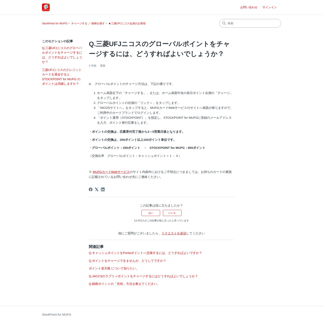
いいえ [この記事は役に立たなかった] (172, 212)
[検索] (250, 23)
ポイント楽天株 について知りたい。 (114, 268)
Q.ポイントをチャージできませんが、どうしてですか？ (127, 260)
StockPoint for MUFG (54, 23)
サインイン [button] (269, 7)
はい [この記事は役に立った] (150, 212)
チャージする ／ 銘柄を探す (88, 23)
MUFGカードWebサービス (111, 172)
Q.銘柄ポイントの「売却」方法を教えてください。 (124, 283)
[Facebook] (90, 189)
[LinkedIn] (103, 189)
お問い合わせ (248, 7)
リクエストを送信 (174, 233)
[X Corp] (96, 189)
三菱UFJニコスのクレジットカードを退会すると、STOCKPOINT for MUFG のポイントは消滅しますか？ (62, 77)
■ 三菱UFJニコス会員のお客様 (127, 23)
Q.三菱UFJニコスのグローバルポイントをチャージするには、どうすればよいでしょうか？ (62, 55)
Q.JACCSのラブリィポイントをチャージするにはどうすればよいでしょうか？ (143, 276)
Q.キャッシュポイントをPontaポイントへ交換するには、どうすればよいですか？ (145, 253)
